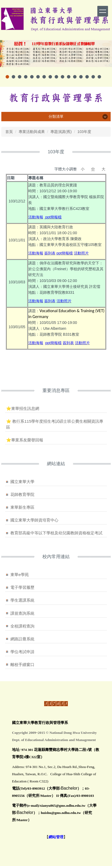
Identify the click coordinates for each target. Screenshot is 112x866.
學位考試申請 (22, 651)
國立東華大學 (22, 481)
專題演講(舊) (60, 132)
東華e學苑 (19, 574)
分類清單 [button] (56, 116)
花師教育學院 (22, 494)
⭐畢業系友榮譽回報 (24, 440)
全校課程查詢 (22, 626)
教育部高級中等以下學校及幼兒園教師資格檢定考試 (56, 533)
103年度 (84, 132)
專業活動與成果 (32, 132)
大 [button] (103, 169)
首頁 (9, 132)
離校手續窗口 (22, 664)
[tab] (7, 77)
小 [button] (83, 169)
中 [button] (93, 169)
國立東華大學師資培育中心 (34, 520)
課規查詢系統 (22, 613)
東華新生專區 (22, 507)
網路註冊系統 (22, 639)
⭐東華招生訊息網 (22, 408)
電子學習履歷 (22, 587)
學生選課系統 (22, 600)
